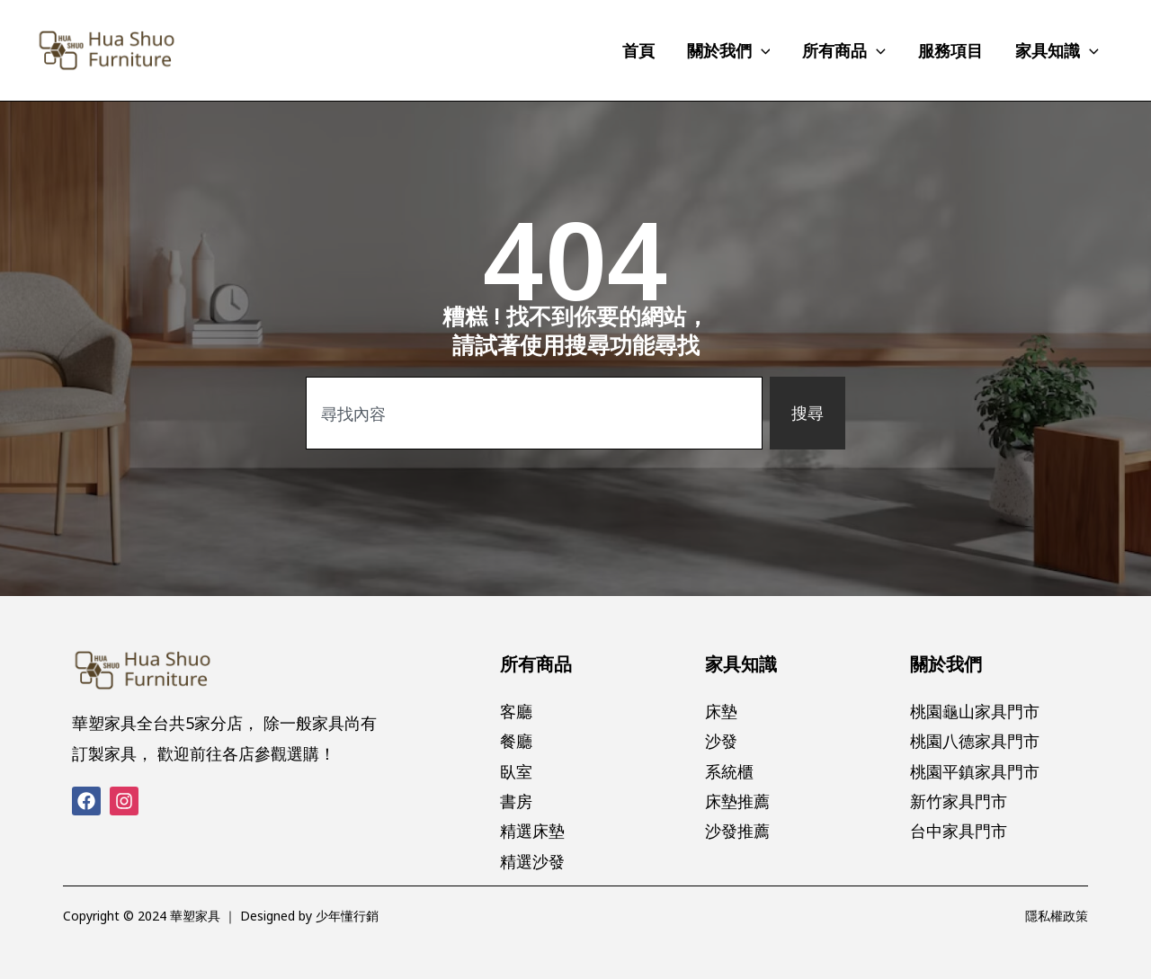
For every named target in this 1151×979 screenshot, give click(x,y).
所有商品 (536, 664)
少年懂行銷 (347, 915)
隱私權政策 (1056, 915)
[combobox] (534, 413)
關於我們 (946, 664)
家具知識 (741, 664)
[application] (761, 50)
